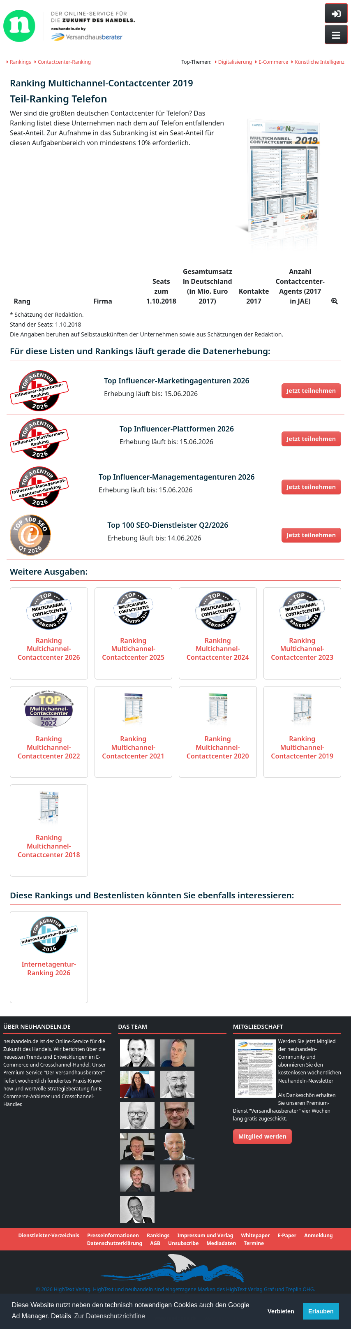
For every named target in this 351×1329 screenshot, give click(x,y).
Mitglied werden (262, 1136)
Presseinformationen (113, 1235)
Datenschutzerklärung (114, 1243)
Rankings (19, 61)
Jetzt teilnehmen (311, 390)
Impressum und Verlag (205, 1235)
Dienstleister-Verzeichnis (48, 1235)
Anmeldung (318, 1235)
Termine (254, 1243)
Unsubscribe (183, 1243)
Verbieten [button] (281, 1311)
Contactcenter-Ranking (63, 61)
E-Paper (287, 1235)
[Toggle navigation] (336, 34)
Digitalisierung (233, 61)
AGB (155, 1243)
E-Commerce (271, 61)
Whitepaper (255, 1235)
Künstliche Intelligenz (317, 61)
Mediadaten (221, 1243)
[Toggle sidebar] (336, 13)
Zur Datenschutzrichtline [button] (109, 1316)
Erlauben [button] (321, 1311)
